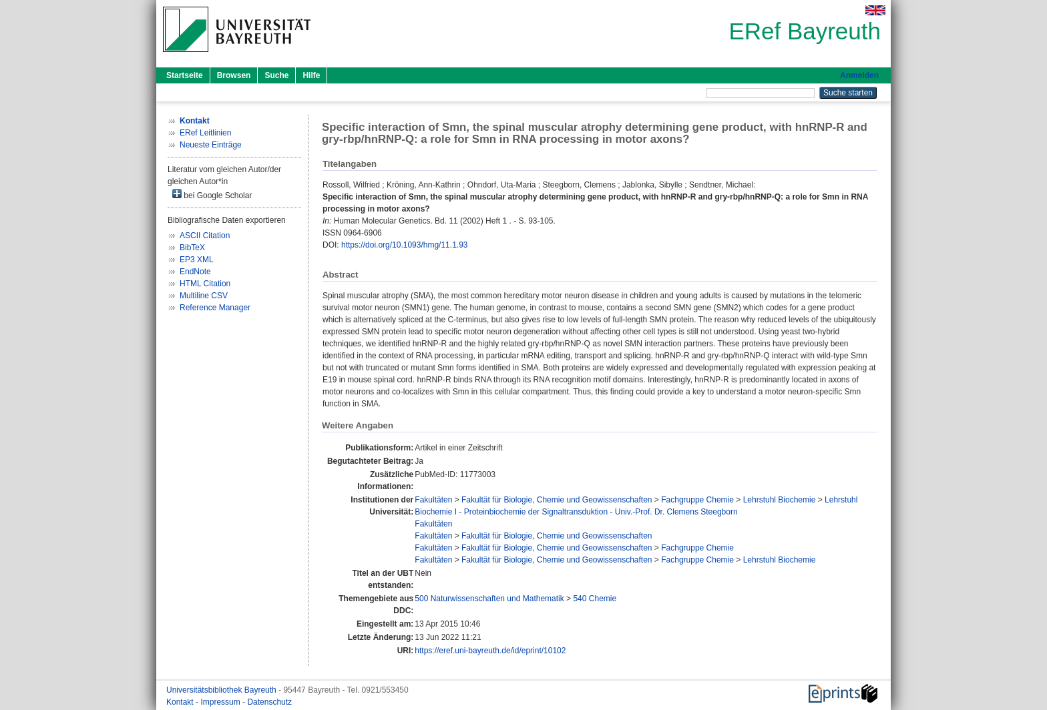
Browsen (234, 75)
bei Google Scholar (212, 194)
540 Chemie (594, 598)
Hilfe (311, 75)
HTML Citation (205, 283)
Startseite (184, 75)
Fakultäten (433, 499)
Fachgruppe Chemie (697, 499)
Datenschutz (269, 702)
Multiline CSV (204, 295)
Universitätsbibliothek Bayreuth (222, 690)
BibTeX (192, 247)
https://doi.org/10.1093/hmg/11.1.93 (404, 245)
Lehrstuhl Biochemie (779, 499)
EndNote (195, 271)
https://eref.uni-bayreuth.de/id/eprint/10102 (490, 650)
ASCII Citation (205, 235)
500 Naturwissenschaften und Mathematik (489, 598)
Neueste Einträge (211, 144)
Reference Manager (215, 307)
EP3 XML (197, 259)
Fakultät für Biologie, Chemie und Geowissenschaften (556, 499)
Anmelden (859, 75)
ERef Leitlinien (205, 132)
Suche (276, 75)
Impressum (221, 702)
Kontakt (181, 702)
